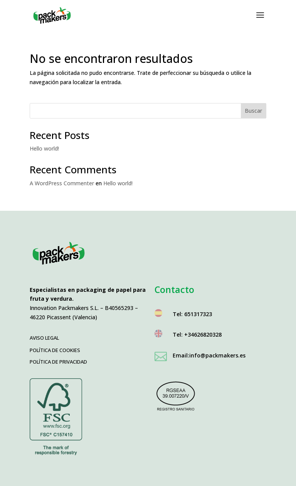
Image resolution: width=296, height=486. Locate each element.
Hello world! (44, 148)
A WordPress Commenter (62, 183)
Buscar (253, 110)
